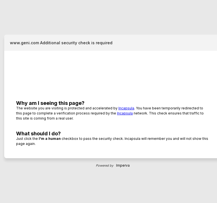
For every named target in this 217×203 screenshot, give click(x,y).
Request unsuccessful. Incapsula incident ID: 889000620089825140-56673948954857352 (108, 101)
